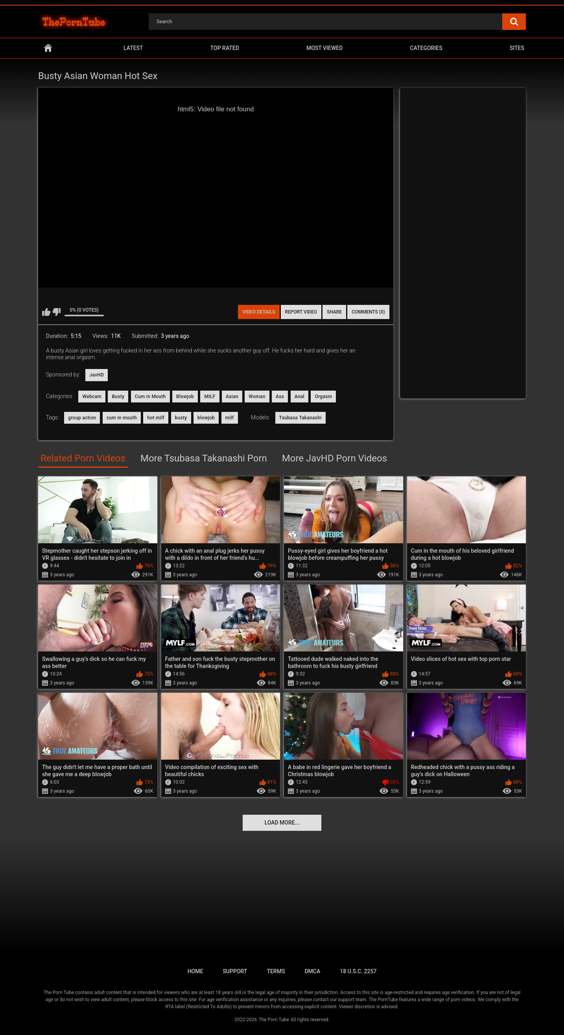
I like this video (46, 312)
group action (82, 418)
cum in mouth (122, 418)
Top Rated (224, 48)
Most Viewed (324, 48)
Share (334, 312)
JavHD (96, 375)
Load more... (282, 822)
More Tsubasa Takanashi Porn (203, 458)
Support (235, 971)
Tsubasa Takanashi (300, 418)
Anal (299, 396)
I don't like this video (56, 312)
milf (229, 418)
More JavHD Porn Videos (334, 458)
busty (181, 418)
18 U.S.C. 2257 (358, 971)
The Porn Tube (273, 1019)
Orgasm (323, 396)
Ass (280, 396)
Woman (257, 396)
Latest (133, 48)
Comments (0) (368, 312)
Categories (426, 48)
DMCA (312, 971)
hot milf (155, 418)
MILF (209, 396)
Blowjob (185, 396)
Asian (232, 396)
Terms (276, 971)
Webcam (91, 396)
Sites (517, 48)
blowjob (206, 418)
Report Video (301, 312)
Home (48, 48)
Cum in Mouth (150, 396)
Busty (118, 396)
